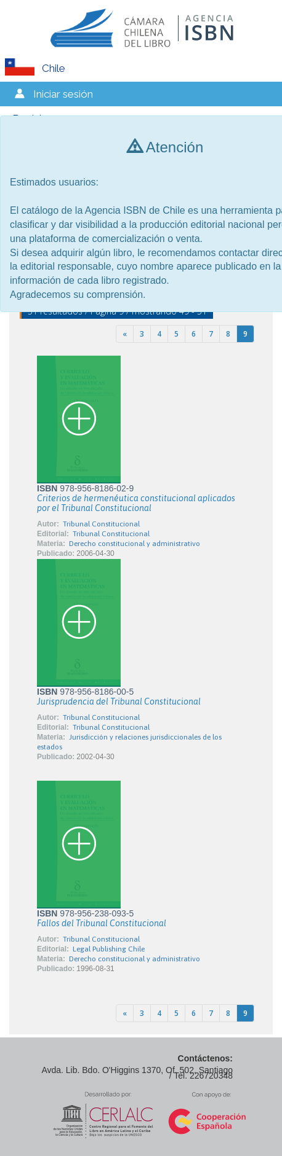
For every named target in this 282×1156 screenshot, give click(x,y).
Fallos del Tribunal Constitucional (101, 923)
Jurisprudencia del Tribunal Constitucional (119, 701)
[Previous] (125, 334)
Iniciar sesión (63, 94)
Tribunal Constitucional (101, 524)
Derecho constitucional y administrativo (134, 543)
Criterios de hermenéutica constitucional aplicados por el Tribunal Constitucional (136, 503)
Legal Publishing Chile (109, 949)
